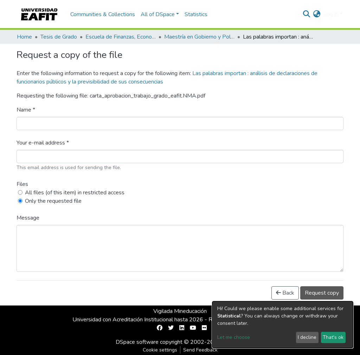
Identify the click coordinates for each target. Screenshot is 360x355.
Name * (26, 110)
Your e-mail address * (43, 143)
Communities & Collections (102, 14)
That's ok (333, 337)
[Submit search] (306, 14)
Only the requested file (53, 201)
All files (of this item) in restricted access (74, 192)
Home (24, 37)
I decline (307, 337)
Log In (331, 14)
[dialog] (282, 324)
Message (28, 218)
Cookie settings (160, 350)
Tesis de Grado (58, 37)
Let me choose (233, 337)
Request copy (322, 293)
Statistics (196, 14)
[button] (317, 14)
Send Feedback (200, 350)
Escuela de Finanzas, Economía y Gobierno (120, 37)
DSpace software (137, 342)
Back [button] (285, 293)
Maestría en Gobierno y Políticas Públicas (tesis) (199, 37)
